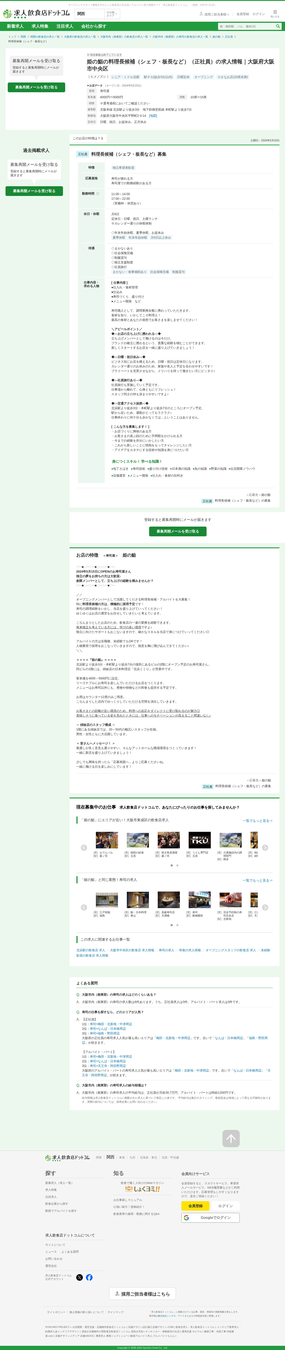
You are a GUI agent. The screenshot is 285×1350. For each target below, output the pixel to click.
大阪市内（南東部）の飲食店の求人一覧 (124, 36)
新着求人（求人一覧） (59, 1183)
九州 (132, 1157)
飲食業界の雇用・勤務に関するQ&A (136, 1214)
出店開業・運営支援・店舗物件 (99, 1327)
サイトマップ (116, 1312)
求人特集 (40, 26)
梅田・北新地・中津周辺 (173, 1038)
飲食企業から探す (56, 1203)
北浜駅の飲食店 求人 (90, 950)
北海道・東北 (148, 1157)
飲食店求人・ (195, 1327)
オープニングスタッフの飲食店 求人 (231, 950)
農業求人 (107, 1336)
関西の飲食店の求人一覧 (45, 36)
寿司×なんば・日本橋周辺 (108, 1028)
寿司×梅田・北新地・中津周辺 (111, 1024)
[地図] (153, 115)
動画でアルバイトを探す (61, 1210)
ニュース (51, 1251)
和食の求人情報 (190, 950)
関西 (23, 36)
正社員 (229, 36)
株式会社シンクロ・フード (171, 1316)
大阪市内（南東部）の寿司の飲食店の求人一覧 (180, 36)
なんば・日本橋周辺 (229, 1038)
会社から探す (93, 26)
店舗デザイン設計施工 (150, 1327)
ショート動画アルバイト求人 (148, 1336)
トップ (12, 36)
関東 (99, 1157)
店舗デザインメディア (74, 1336)
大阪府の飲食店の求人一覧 (80, 36)
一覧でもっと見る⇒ (258, 821)
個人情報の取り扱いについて (86, 1312)
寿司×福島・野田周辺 (105, 1033)
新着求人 (15, 26)
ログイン (225, 1206)
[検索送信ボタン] (277, 26)
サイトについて (55, 1244)
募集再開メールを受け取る (36, 87)
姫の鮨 (216, 36)
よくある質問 (70, 1251)
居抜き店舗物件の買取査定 (112, 1331)
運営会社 (51, 1266)
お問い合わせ (54, 1258)
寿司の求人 (166, 950)
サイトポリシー (56, 1312)
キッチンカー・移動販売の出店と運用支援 (173, 1331)
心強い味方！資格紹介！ (129, 1206)
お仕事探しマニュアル (127, 1200)
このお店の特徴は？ (87, 138)
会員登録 (195, 1206)
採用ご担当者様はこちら (145, 1293)
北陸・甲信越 (170, 1157)
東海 (122, 1157)
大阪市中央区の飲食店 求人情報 (132, 950)
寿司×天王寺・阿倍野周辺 (108, 1066)
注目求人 (65, 26)
